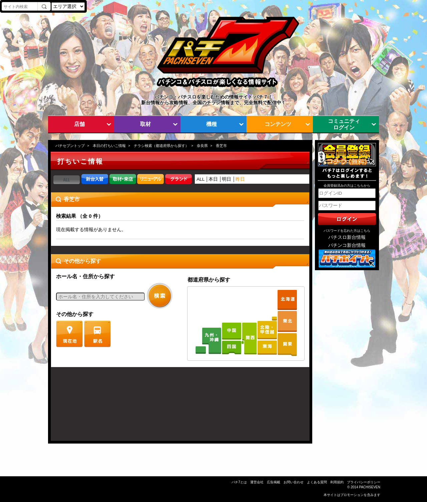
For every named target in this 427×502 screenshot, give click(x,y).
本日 (213, 179)
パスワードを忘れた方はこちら (347, 230)
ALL (200, 179)
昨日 (240, 179)
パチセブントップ (70, 146)
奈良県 (202, 146)
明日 (226, 179)
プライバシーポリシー (363, 482)
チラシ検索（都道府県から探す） (161, 146)
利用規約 (337, 482)
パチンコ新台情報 (347, 245)
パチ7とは (239, 482)
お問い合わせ (294, 482)
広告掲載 (273, 482)
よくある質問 (317, 482)
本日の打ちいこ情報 (109, 146)
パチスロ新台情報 (347, 237)
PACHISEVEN (369, 487)
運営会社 (257, 482)
